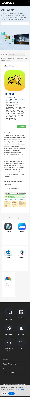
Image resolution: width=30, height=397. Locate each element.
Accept (11, 393)
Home (3, 58)
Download (21, 126)
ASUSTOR (15, 102)
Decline (4, 393)
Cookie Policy (20, 389)
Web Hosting (19, 58)
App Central (11, 58)
